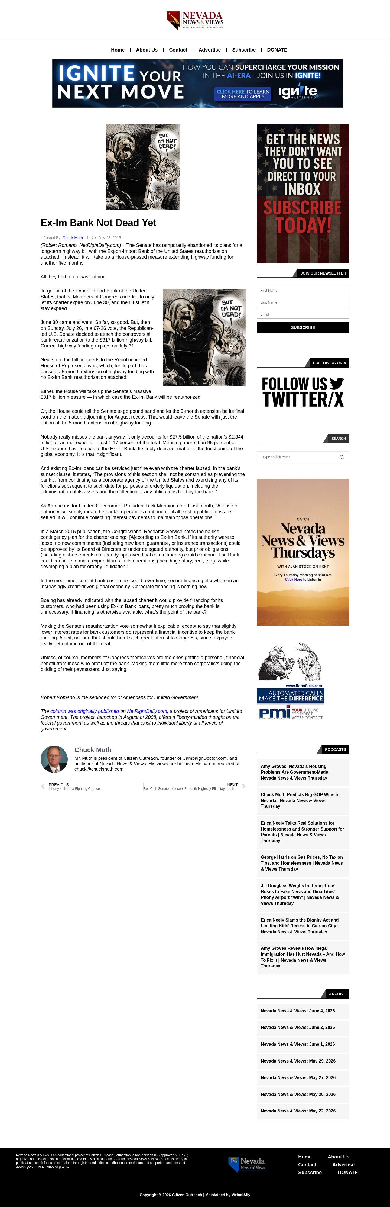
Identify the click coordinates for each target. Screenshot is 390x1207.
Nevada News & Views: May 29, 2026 (298, 1061)
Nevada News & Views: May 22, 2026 (298, 1111)
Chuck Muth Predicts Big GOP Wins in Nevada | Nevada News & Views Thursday (300, 800)
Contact (178, 50)
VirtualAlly (241, 1195)
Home (118, 50)
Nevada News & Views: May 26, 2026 (298, 1094)
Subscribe (244, 50)
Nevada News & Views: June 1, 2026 (298, 1044)
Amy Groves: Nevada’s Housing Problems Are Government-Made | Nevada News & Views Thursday (295, 772)
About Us (147, 50)
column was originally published (84, 711)
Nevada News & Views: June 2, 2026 (298, 1027)
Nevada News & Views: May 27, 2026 (298, 1077)
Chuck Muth (73, 238)
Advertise (210, 50)
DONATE (277, 50)
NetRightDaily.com (147, 711)
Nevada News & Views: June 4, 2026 (298, 1011)
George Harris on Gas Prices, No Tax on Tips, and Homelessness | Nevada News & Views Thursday (302, 863)
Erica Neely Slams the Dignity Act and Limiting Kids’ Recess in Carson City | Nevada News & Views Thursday (300, 926)
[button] (193, 104)
